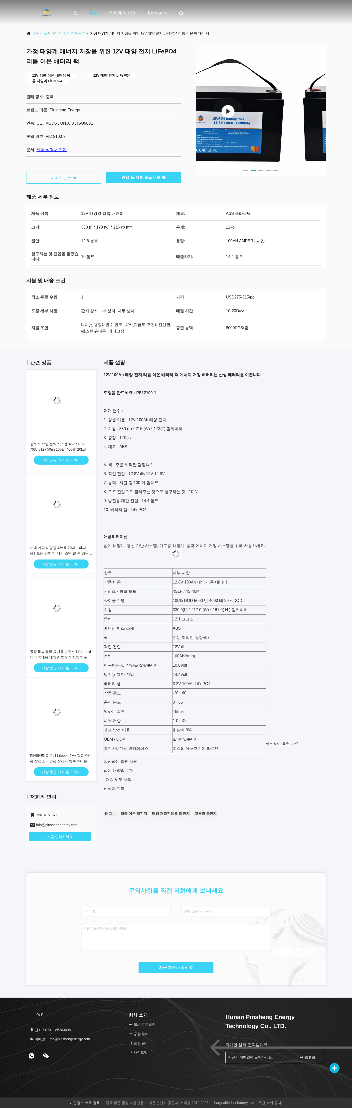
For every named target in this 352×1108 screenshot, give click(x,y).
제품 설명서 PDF (51, 150)
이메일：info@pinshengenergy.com (60, 1039)
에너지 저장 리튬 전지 (68, 33)
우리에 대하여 (123, 12)
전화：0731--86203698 (50, 1030)
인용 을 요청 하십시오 (143, 177)
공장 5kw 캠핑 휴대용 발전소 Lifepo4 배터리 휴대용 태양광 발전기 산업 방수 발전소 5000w (61, 657)
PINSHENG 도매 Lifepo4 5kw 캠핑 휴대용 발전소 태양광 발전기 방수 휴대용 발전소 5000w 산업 (61, 761)
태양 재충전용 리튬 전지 (171, 814)
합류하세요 (310, 1057)
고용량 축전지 (206, 814)
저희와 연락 (64, 178)
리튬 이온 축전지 (134, 814)
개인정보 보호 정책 (85, 1103)
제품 (93, 12)
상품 (43, 33)
